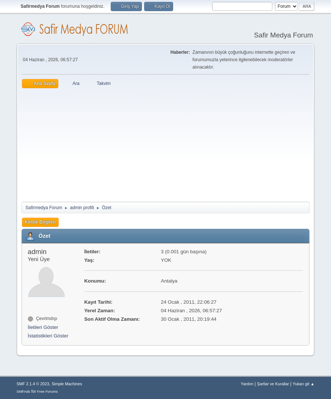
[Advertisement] (166, 144)
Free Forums (47, 391)
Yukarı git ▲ (304, 384)
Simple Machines (67, 384)
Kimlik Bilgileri (40, 222)
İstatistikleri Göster (48, 336)
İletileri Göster (43, 327)
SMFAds (23, 391)
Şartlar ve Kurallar (273, 384)
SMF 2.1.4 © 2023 (33, 384)
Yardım (247, 384)
